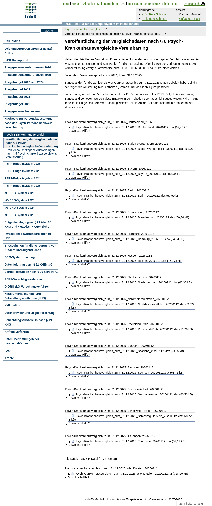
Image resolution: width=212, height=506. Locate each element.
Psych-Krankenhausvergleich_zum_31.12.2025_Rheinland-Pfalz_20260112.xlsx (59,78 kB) (132, 329)
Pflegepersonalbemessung (23, 111)
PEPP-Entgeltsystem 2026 (22, 163)
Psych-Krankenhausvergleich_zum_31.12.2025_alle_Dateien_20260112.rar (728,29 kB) (129, 473)
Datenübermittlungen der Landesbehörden (22, 341)
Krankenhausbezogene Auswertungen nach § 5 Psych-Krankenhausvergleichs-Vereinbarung (32, 153)
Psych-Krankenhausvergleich (83, 29)
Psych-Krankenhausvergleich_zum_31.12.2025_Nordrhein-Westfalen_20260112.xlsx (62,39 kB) (132, 305)
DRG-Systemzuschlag (20, 257)
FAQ (8, 350)
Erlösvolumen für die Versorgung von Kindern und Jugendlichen (30, 248)
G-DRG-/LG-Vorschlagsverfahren (27, 286)
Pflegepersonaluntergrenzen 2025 (28, 74)
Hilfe (174, 3)
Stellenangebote (107, 3)
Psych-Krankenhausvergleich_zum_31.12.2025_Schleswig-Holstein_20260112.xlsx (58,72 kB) (131, 417)
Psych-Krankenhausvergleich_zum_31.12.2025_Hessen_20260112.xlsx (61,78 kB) (126, 260)
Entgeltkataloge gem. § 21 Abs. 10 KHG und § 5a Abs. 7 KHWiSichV (28, 224)
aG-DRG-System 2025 (19, 200)
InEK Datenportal (16, 60)
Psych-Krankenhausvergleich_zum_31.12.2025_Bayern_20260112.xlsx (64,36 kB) (126, 174)
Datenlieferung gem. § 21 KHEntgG (29, 264)
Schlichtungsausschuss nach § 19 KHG (28, 322)
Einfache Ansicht (189, 18)
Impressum (135, 3)
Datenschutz (152, 3)
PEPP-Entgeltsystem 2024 (22, 178)
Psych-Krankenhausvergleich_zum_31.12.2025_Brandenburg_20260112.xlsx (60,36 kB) (130, 217)
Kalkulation (12, 305)
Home (65, 3)
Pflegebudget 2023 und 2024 (24, 82)
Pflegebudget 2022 (17, 89)
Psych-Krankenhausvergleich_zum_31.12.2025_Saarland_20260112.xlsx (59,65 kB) (127, 351)
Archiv (9, 358)
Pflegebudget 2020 (17, 104)
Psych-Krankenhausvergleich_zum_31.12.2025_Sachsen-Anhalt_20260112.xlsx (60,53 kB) (132, 394)
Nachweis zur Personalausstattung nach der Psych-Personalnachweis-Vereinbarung (29, 123)
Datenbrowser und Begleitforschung (30, 313)
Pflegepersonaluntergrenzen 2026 (28, 67)
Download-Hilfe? (79, 130)
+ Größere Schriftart (154, 14)
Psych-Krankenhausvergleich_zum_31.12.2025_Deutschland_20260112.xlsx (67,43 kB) (129, 127)
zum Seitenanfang (193, 504)
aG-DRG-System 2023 (19, 215)
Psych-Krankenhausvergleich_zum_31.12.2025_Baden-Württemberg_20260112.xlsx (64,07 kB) (132, 150)
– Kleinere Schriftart (154, 18)
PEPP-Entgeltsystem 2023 (22, 185)
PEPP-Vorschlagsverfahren (23, 279)
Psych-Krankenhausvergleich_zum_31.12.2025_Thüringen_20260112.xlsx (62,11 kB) (128, 441)
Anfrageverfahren (17, 331)
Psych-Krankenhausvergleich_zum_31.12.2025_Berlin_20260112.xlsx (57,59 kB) (125, 195)
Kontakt (76, 3)
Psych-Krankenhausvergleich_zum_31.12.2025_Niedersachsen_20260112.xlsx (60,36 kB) (131, 282)
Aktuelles (89, 3)
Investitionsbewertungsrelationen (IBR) (28, 236)
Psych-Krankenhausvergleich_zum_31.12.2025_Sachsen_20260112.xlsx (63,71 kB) (127, 372)
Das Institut (12, 41)
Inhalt (165, 3)
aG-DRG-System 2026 (19, 193)
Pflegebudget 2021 (17, 96)
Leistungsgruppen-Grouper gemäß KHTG (28, 51)
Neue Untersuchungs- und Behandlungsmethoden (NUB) (25, 296)
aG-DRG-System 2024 (19, 207)
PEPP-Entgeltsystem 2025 (22, 171)
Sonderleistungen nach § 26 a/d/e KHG (31, 271)
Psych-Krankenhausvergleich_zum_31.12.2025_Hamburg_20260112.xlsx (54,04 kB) (127, 239)
